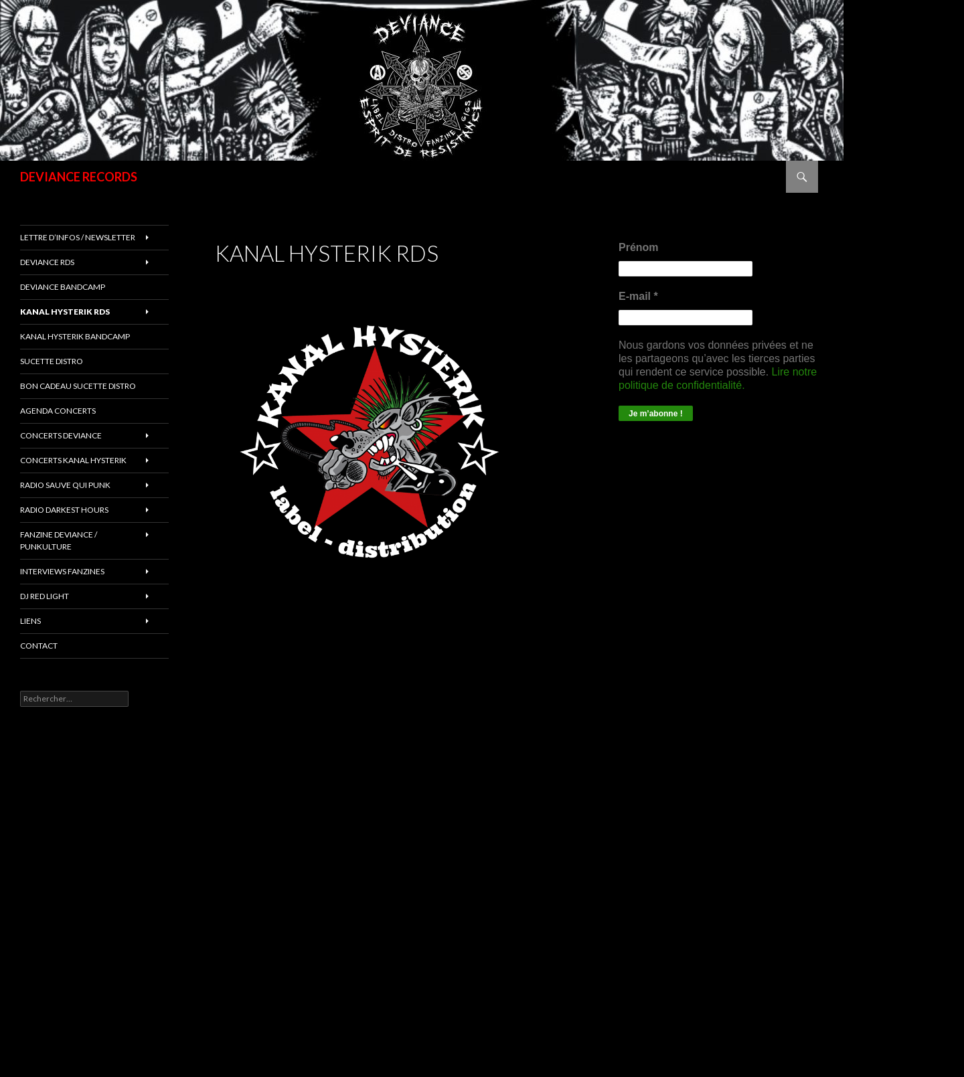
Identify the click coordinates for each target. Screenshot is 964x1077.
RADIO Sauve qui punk (65, 485)
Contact (39, 646)
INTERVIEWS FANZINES (62, 571)
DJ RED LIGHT (44, 596)
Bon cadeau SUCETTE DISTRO (78, 386)
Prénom (639, 247)
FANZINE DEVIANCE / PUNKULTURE (58, 540)
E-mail (638, 296)
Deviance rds (47, 262)
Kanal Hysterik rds (65, 312)
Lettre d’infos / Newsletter (77, 237)
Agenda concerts (58, 411)
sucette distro (51, 361)
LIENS (30, 621)
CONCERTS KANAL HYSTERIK (73, 460)
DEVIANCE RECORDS (78, 176)
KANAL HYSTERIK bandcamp (75, 336)
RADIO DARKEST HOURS (64, 510)
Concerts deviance (61, 435)
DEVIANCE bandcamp (62, 287)
